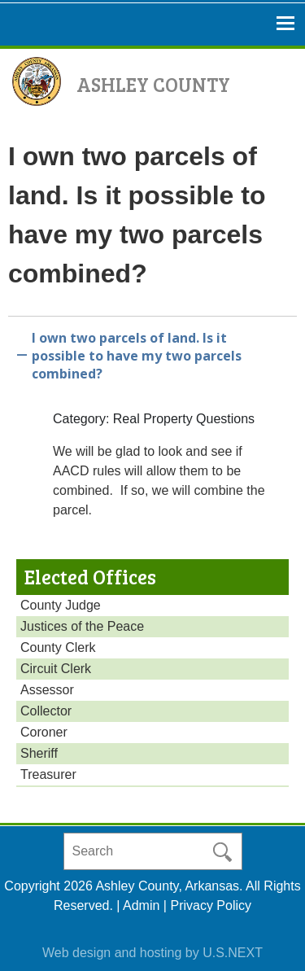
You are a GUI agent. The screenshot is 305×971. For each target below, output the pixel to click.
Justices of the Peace (82, 626)
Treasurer (48, 774)
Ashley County (153, 84)
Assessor (47, 690)
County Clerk (57, 647)
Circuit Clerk (55, 669)
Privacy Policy (210, 905)
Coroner (44, 732)
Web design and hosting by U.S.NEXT (152, 953)
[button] (152, 353)
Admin (141, 905)
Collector (46, 711)
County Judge (60, 605)
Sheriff (39, 753)
